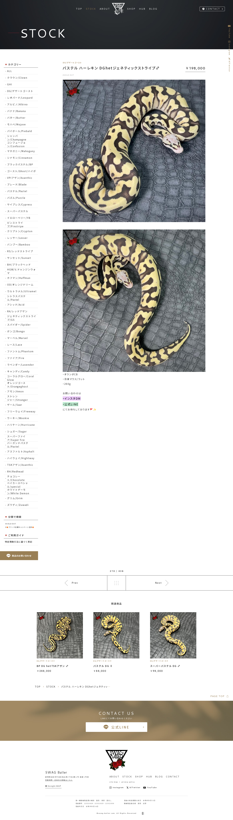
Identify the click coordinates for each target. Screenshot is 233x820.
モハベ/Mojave (16, 124)
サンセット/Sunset (19, 258)
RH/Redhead (15, 471)
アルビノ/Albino (17, 104)
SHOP (139, 776)
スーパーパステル (17, 211)
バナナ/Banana (16, 111)
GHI (9, 84)
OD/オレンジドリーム (20, 284)
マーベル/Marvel (17, 338)
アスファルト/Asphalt (20, 451)
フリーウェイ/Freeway (21, 411)
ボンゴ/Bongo (16, 331)
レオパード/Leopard (20, 97)
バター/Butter (16, 117)
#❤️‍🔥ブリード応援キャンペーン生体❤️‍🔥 (19, 527)
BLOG (159, 776)
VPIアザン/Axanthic (19, 177)
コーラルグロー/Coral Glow (20, 378)
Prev (75, 582)
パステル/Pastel (17, 191)
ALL (9, 71)
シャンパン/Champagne (16, 137)
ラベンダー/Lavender (20, 364)
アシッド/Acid (16, 304)
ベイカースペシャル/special (17, 484)
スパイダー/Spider (19, 324)
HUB (149, 776)
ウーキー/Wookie (18, 418)
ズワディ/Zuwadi (18, 505)
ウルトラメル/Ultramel (22, 291)
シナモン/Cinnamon (19, 157)
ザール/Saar (14, 404)
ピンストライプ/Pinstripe (15, 224)
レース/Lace (14, 344)
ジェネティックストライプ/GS (21, 318)
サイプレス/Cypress (19, 204)
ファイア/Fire (15, 358)
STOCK (127, 776)
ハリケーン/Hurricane (21, 424)
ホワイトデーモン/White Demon (18, 491)
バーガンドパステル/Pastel (17, 444)
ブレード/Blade (17, 184)
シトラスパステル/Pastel (16, 298)
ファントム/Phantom (20, 351)
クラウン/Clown (17, 77)
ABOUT (114, 776)
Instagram (116, 787)
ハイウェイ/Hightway (20, 458)
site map (113, 782)
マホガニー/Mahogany (21, 151)
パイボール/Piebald (19, 131)
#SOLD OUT (10, 524)
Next (158, 582)
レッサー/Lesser (17, 238)
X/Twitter (133, 787)
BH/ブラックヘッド (19, 264)
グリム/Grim (15, 498)
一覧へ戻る (116, 583)
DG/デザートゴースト (20, 91)
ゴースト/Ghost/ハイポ (21, 171)
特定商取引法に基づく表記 (18, 541)
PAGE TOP (217, 696)
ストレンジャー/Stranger (17, 398)
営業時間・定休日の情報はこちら (59, 780)
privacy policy (128, 782)
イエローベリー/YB (18, 218)
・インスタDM (72, 398)
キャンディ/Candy (18, 371)
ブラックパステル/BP (20, 164)
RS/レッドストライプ (20, 251)
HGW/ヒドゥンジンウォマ (21, 271)
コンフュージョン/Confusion (16, 144)
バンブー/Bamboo (18, 244)
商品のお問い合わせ (19, 556)
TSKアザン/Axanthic (20, 465)
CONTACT (213, 8)
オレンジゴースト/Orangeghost (17, 384)
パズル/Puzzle (16, 198)
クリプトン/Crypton (20, 231)
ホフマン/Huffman (18, 278)
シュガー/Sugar (17, 431)
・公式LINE (70, 404)
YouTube (150, 787)
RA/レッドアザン (17, 311)
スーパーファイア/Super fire (16, 438)
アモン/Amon (15, 391)
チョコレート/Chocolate (16, 478)
